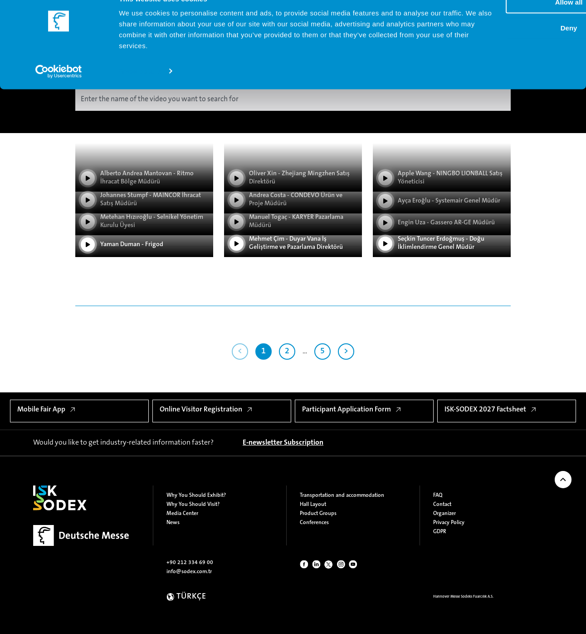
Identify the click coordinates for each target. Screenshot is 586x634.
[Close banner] (572, 14)
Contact (442, 504)
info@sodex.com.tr (189, 572)
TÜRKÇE (191, 597)
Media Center (182, 513)
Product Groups (318, 513)
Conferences (314, 522)
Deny (487, 48)
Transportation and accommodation (342, 495)
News (173, 522)
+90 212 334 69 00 (189, 562)
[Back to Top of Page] (563, 479)
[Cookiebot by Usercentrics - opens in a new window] (58, 91)
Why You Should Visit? (193, 504)
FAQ (437, 495)
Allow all (487, 22)
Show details (140, 90)
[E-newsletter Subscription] (283, 442)
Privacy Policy (448, 522)
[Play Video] (144, 251)
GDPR (439, 532)
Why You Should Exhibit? (196, 495)
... (305, 351)
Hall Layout (313, 504)
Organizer (444, 513)
